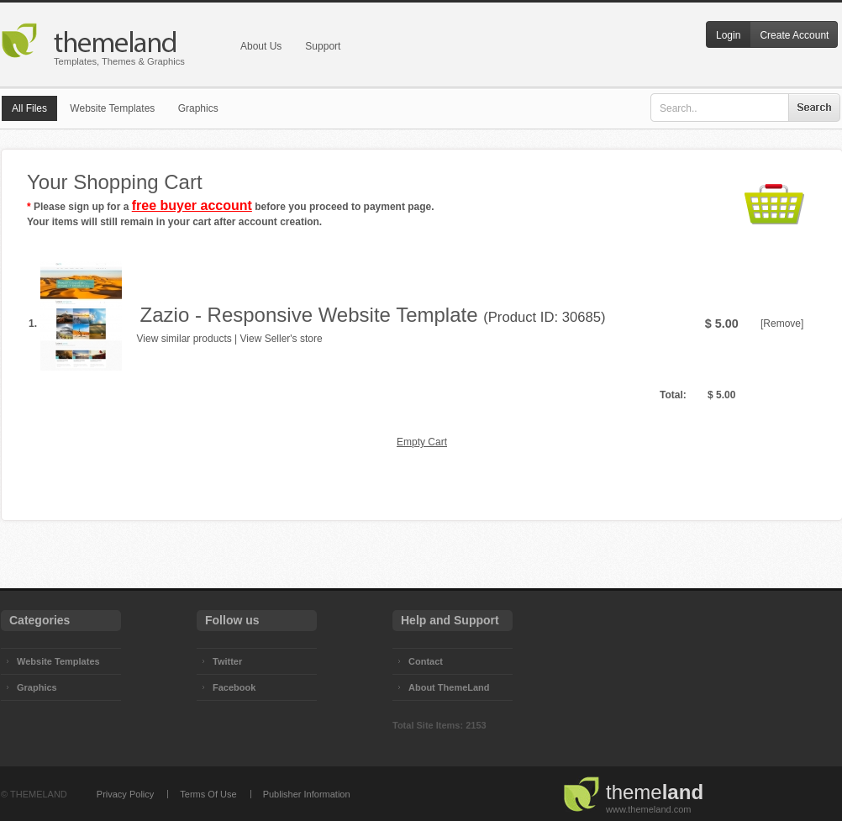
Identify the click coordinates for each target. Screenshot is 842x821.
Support (322, 46)
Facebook (234, 687)
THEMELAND (38, 794)
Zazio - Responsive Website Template (309, 314)
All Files (29, 108)
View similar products (184, 339)
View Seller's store (281, 339)
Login (728, 35)
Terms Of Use (208, 794)
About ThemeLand (449, 687)
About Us (261, 46)
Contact (425, 661)
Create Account (794, 35)
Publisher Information (306, 794)
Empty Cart (422, 442)
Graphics (198, 108)
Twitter (227, 661)
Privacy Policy (125, 794)
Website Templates (112, 108)
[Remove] (781, 323)
